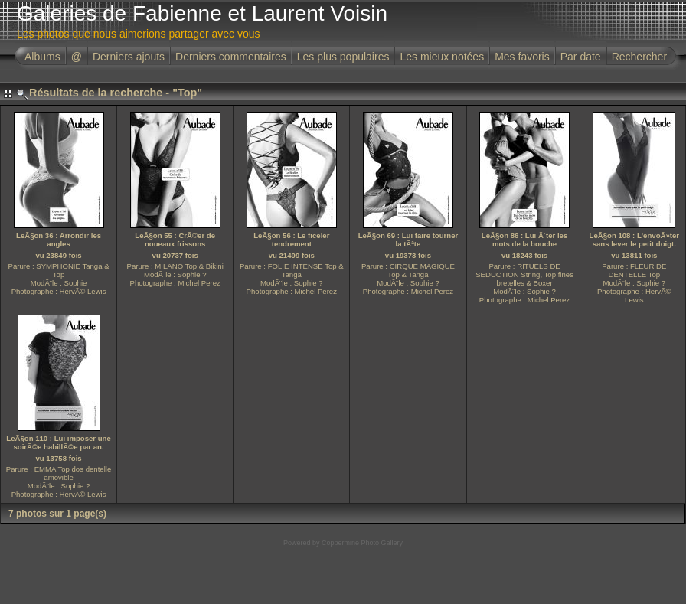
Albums (42, 57)
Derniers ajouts (129, 57)
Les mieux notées (442, 57)
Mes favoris (522, 57)
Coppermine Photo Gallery (362, 543)
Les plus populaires (343, 57)
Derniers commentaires (230, 57)
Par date (580, 57)
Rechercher (639, 57)
